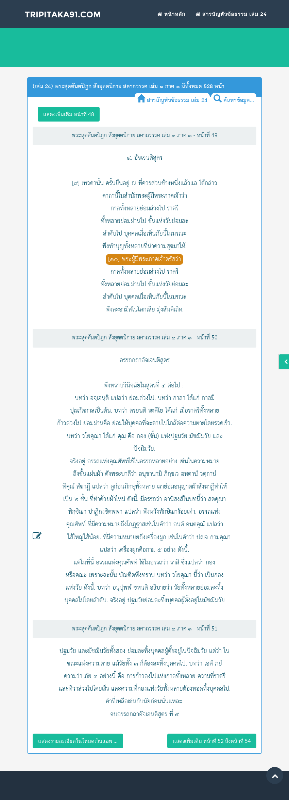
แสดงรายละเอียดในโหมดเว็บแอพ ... (78, 741)
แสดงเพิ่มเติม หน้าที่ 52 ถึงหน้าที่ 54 (212, 741)
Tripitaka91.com (69, 20)
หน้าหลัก (171, 19)
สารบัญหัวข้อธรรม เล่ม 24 (231, 19)
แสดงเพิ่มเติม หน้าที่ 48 (68, 114)
